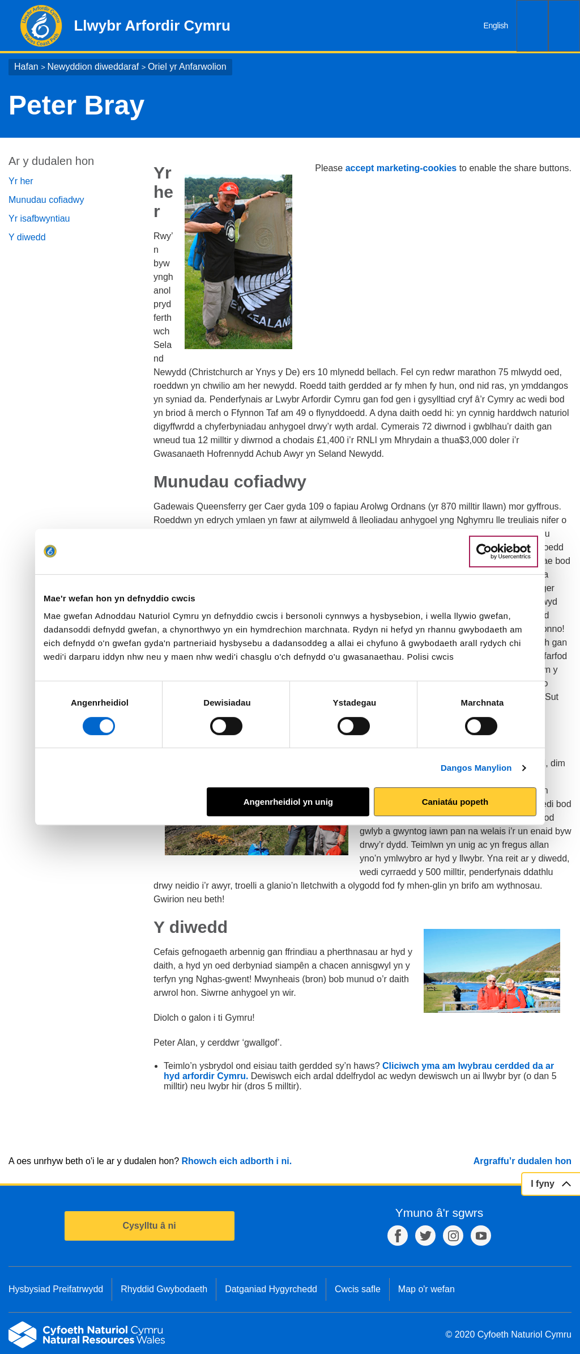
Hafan (26, 66)
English (496, 25)
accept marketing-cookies (401, 168)
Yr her (20, 181)
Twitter (425, 1235)
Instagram (453, 1235)
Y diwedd (27, 237)
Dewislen (564, 26)
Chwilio (532, 26)
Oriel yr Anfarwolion (187, 66)
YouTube (481, 1235)
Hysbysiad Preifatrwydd (55, 1289)
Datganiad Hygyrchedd (271, 1289)
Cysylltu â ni (149, 1225)
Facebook (397, 1235)
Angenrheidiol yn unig (288, 802)
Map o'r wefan (426, 1289)
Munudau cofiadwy (46, 200)
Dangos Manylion (476, 767)
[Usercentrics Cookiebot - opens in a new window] (503, 551)
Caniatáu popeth (455, 802)
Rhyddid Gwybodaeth (164, 1289)
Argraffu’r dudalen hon (523, 1161)
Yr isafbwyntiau (39, 218)
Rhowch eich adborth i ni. (236, 1161)
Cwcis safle (358, 1289)
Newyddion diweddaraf (93, 66)
